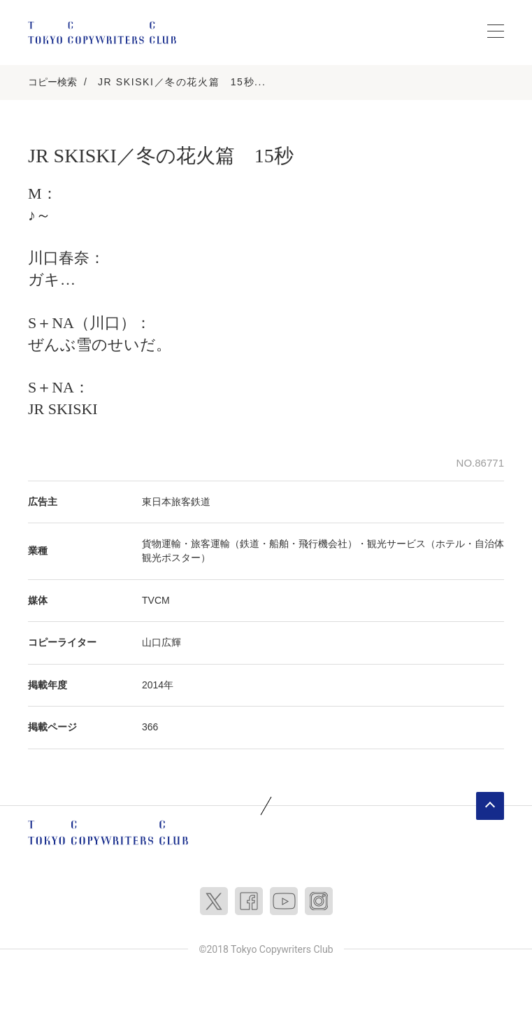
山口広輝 (161, 642)
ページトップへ (490, 806)
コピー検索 (52, 81)
